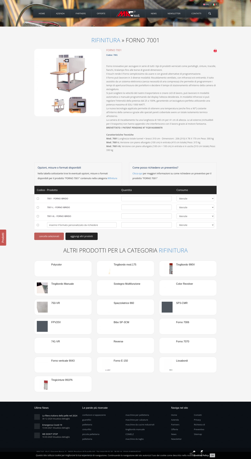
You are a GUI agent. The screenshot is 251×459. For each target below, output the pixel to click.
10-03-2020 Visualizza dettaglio (56, 437)
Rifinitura (105, 40)
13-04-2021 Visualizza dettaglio (56, 427)
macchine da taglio (134, 439)
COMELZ (129, 434)
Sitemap (198, 434)
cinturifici (86, 429)
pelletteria (87, 424)
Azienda (60, 13)
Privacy (197, 419)
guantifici (86, 419)
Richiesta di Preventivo (199, 427)
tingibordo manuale (135, 429)
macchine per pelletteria (137, 415)
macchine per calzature (136, 419)
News (154, 13)
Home (42, 13)
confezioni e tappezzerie (94, 415)
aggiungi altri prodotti (81, 236)
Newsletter (174, 13)
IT (215, 4)
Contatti (196, 13)
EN (206, 4)
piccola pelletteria (90, 434)
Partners (81, 13)
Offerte (101, 13)
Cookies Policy (201, 456)
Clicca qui (137, 173)
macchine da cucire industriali (139, 424)
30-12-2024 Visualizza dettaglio (56, 418)
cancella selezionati (49, 236)
